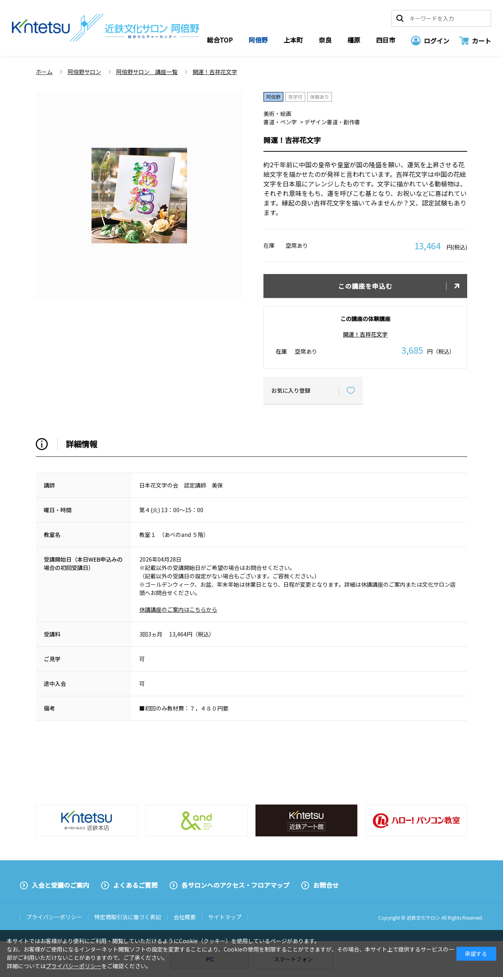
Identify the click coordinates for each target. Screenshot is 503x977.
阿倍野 (258, 40)
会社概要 (185, 917)
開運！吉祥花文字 (365, 334)
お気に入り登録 (290, 390)
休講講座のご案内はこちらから (178, 609)
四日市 (385, 40)
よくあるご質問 (135, 885)
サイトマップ (225, 917)
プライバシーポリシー (54, 917)
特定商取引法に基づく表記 (127, 917)
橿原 (353, 40)
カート (481, 40)
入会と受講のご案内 (60, 885)
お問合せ (326, 885)
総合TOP (220, 40)
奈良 (325, 40)
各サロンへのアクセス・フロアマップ (235, 885)
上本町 (293, 40)
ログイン (436, 40)
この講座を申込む (365, 286)
